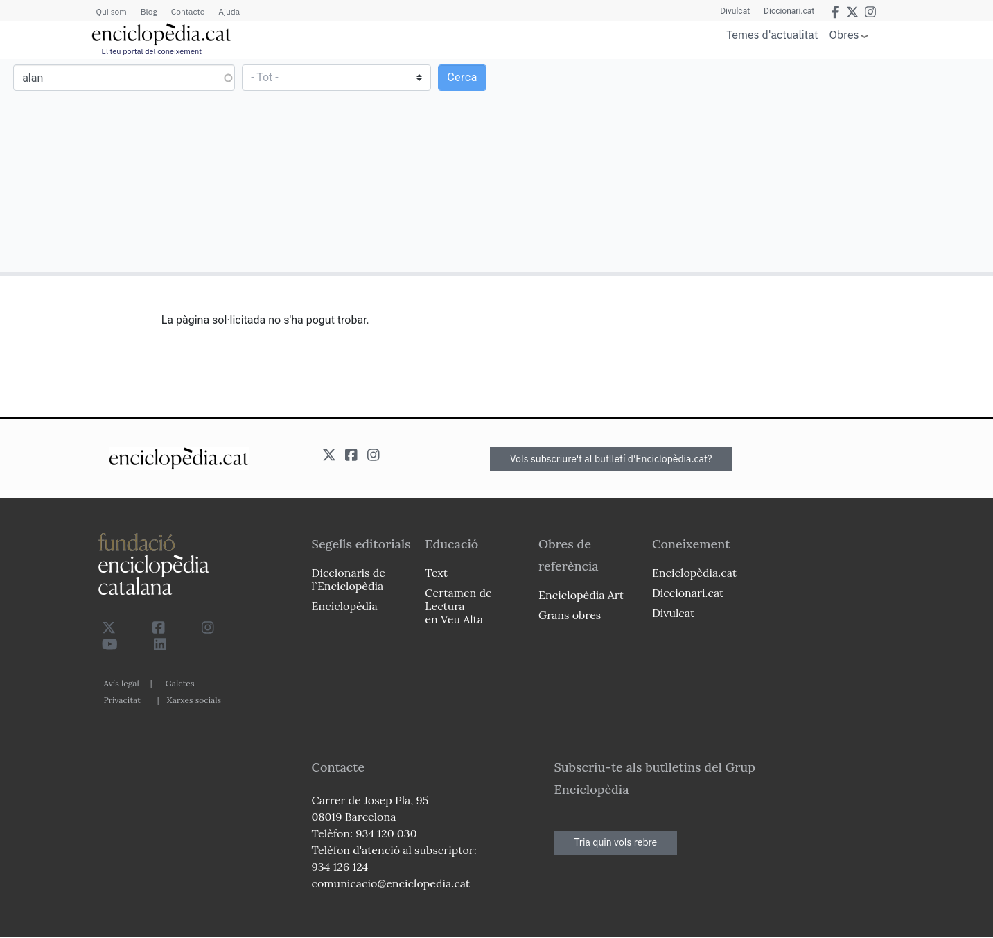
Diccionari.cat (789, 11)
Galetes (180, 683)
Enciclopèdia (345, 606)
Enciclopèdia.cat (694, 573)
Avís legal (121, 683)
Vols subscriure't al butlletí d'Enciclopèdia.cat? (611, 459)
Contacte (187, 11)
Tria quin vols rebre (615, 842)
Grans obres (569, 615)
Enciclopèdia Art (581, 595)
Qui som (111, 11)
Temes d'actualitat (772, 34)
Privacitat (122, 700)
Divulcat (735, 11)
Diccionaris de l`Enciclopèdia (348, 579)
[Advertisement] (743, 165)
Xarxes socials (194, 700)
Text (436, 573)
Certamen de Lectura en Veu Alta (458, 606)
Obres (844, 34)
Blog (149, 11)
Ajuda (229, 11)
